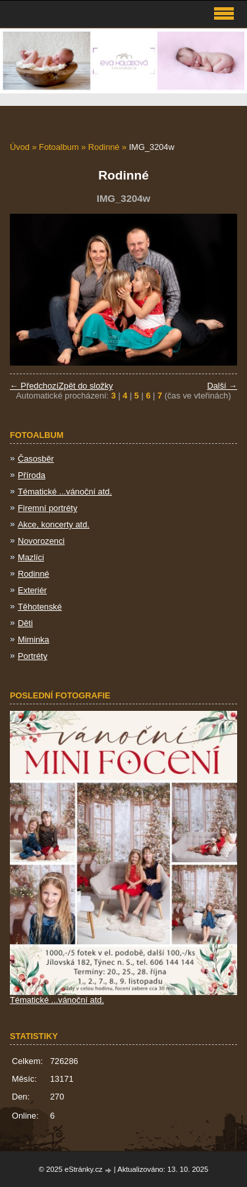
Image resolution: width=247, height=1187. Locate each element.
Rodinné (105, 147)
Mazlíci (31, 557)
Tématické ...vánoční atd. (65, 492)
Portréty (32, 656)
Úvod (20, 147)
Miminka (33, 639)
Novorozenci (41, 541)
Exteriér (32, 590)
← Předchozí (34, 386)
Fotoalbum (58, 147)
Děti (25, 623)
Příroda (31, 475)
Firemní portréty (47, 508)
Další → (222, 386)
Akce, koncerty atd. (54, 524)
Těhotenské (40, 607)
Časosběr (36, 459)
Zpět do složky (86, 386)
